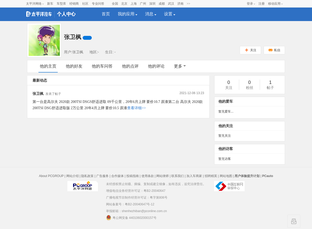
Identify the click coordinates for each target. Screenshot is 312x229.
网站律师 (162, 176)
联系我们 (177, 176)
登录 (250, 3)
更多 (180, 66)
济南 (180, 3)
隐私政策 (87, 176)
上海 (134, 3)
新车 (50, 3)
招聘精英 (211, 176)
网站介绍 (72, 176)
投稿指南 (132, 176)
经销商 (74, 3)
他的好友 (74, 66)
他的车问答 (102, 66)
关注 (250, 50)
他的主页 (48, 66)
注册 (261, 3)
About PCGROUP (51, 176)
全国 (115, 3)
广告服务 (102, 176)
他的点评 (130, 66)
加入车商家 (194, 176)
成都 (162, 3)
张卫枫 (37, 93)
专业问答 (98, 3)
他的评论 (156, 66)
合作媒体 (117, 176)
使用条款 (147, 176)
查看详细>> (136, 108)
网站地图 (226, 176)
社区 (85, 3)
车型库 (61, 3)
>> (188, 3)
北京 (124, 3)
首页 (106, 14)
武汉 (171, 3)
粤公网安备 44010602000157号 (131, 217)
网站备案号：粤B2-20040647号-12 (130, 204)
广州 (143, 3)
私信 (274, 50)
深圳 (152, 3)
